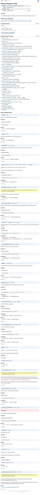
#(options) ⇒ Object (7, 68)
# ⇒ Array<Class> (6, 65)
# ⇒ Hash (5, 38)
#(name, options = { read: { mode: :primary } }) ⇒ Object (16, 48)
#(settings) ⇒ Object (10, 62)
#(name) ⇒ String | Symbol (10, 72)
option (12, 103)
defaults (4, 103)
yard (24, 493)
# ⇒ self (4, 41)
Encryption (18, 5)
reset (16, 103)
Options (22, 5)
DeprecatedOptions (10, 7)
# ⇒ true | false (7, 45)
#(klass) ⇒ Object (9, 52)
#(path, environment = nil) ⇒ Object (10, 58)
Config (12, 5)
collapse (37, 23)
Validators (30, 20)
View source (3, 132)
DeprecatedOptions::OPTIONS (8, 33)
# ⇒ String (6, 92)
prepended (4, 111)
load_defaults (5, 105)
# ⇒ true (4, 78)
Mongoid (6, 0)
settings (19, 103)
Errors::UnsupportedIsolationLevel (11, 489)
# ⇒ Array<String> (9, 55)
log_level (9, 103)
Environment (22, 20)
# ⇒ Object (8, 82)
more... (29, 10)
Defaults (15, 5)
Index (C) (2, 0)
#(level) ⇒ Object (11, 98)
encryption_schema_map (7, 108)
